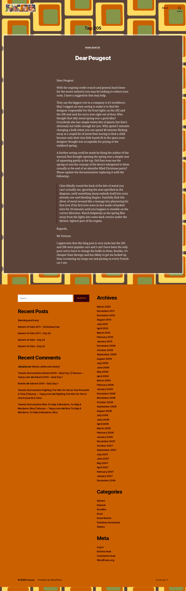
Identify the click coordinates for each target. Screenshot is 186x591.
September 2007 (107, 454)
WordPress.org (106, 564)
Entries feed (104, 555)
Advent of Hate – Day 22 (33, 350)
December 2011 (107, 315)
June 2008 (103, 423)
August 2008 (105, 414)
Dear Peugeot (93, 61)
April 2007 (103, 471)
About (165, 9)
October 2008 (106, 406)
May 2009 (103, 375)
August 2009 (105, 362)
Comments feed (107, 559)
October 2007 (105, 449)
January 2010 (105, 345)
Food (100, 517)
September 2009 (107, 358)
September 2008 (107, 410)
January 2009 (105, 393)
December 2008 (107, 397)
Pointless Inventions (109, 526)
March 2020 (104, 310)
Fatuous (30, 584)
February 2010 (106, 341)
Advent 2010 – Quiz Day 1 (54, 381)
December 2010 (107, 319)
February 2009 (106, 388)
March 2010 (104, 336)
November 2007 (107, 445)
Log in (100, 551)
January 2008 (105, 441)
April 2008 (103, 427)
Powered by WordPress (50, 584)
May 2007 (103, 467)
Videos (101, 530)
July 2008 (103, 419)
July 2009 (103, 367)
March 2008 (104, 432)
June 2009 (103, 371)
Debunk (101, 509)
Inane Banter (93, 52)
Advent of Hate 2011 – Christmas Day (41, 330)
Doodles (102, 513)
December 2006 (107, 484)
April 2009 (103, 380)
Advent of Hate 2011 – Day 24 (36, 337)
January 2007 (105, 480)
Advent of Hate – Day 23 (33, 343)
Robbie (22, 387)
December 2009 (107, 349)
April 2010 (103, 332)
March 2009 (104, 384)
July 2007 (103, 458)
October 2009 (106, 354)
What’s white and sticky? (47, 370)
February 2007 (106, 475)
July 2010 (103, 328)
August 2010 (105, 323)
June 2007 (103, 462)
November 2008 (107, 401)
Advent (101, 504)
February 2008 (106, 436)
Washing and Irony (29, 324)
